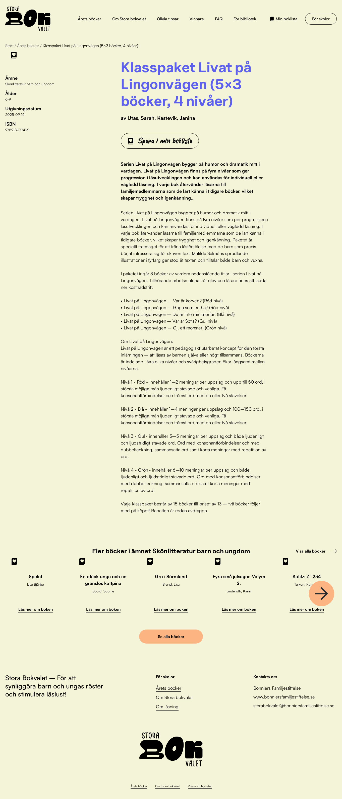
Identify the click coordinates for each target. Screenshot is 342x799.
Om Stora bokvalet (129, 18)
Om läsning (167, 706)
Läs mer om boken (35, 609)
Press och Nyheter (200, 786)
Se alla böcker (171, 636)
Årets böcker (89, 18)
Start (9, 45)
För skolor (321, 18)
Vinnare (197, 18)
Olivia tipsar (168, 18)
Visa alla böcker (316, 551)
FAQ (218, 18)
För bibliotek (245, 18)
